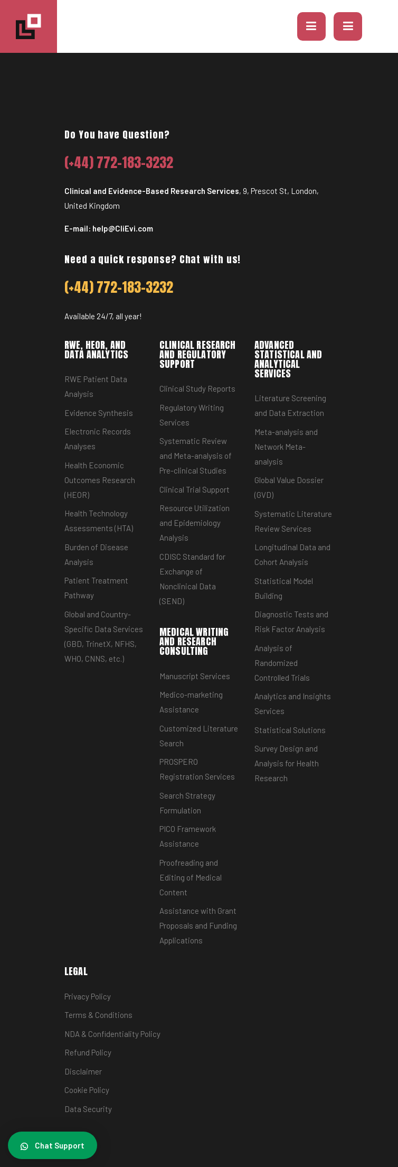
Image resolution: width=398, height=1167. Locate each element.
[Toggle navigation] (348, 26)
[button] (311, 26)
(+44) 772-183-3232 (119, 162)
